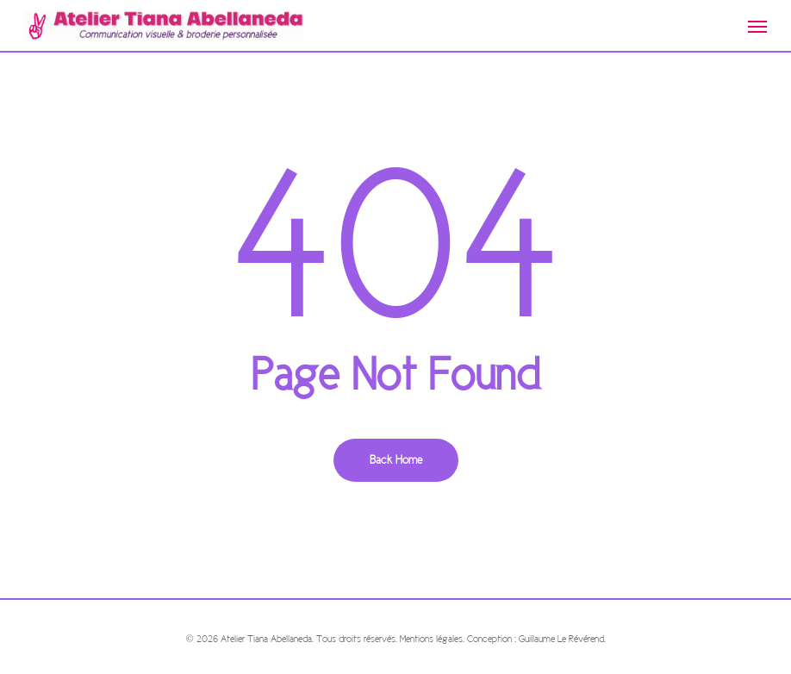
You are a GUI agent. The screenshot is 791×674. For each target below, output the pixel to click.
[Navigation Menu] (757, 25)
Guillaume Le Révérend (561, 638)
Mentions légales (431, 638)
